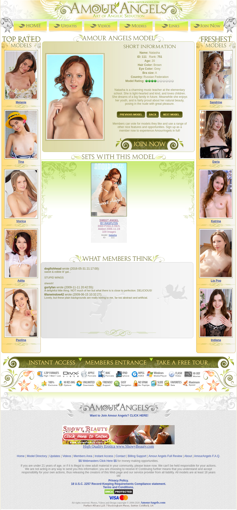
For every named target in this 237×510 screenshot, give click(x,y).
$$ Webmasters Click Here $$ (97, 461)
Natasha (113, 235)
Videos (66, 456)
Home (20, 456)
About (188, 456)
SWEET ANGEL (108, 220)
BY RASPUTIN (109, 223)
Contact (120, 456)
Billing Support (137, 456)
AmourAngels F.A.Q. (207, 456)
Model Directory (37, 456)
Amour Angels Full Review (165, 456)
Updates (54, 456)
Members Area (83, 456)
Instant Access (104, 456)
